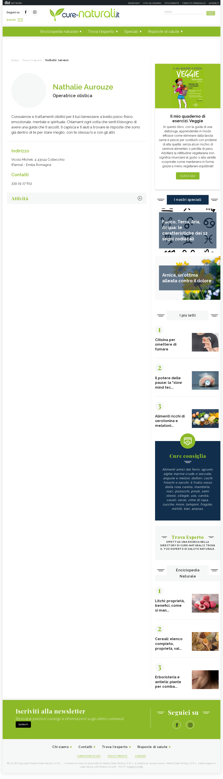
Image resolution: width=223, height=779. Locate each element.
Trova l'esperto (101, 30)
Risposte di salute (163, 30)
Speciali (131, 30)
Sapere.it (214, 3)
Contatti (83, 753)
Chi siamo (57, 753)
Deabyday (134, 3)
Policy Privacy (118, 761)
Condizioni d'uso (87, 761)
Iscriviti (55, 12)
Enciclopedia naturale (59, 30)
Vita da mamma (152, 3)
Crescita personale (194, 3)
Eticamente (172, 3)
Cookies (143, 761)
